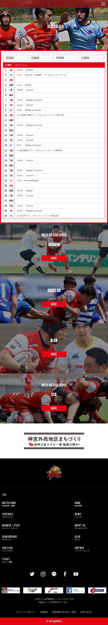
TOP (4, 495)
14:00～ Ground (25, 105)
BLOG (90, 538)
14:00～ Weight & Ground (29, 211)
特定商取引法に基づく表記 (64, 612)
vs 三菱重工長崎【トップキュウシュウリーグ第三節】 (41, 115)
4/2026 (35, 58)
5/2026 (10, 58)
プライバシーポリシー (26, 612)
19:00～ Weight (25, 191)
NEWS (90, 515)
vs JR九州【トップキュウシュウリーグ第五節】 (38, 216)
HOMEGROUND (37, 538)
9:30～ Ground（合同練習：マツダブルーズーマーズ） (42, 75)
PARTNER (90, 549)
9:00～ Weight (24, 85)
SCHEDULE (37, 515)
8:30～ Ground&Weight (27, 181)
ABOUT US (90, 527)
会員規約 (44, 612)
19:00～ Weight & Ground (29, 100)
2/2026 (85, 58)
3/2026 (60, 58)
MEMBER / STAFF (37, 527)
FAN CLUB (37, 549)
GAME (90, 504)
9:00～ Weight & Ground (29, 110)
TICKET (37, 560)
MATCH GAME (37, 504)
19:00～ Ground (25, 70)
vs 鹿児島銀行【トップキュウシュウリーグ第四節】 (40, 150)
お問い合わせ (86, 612)
